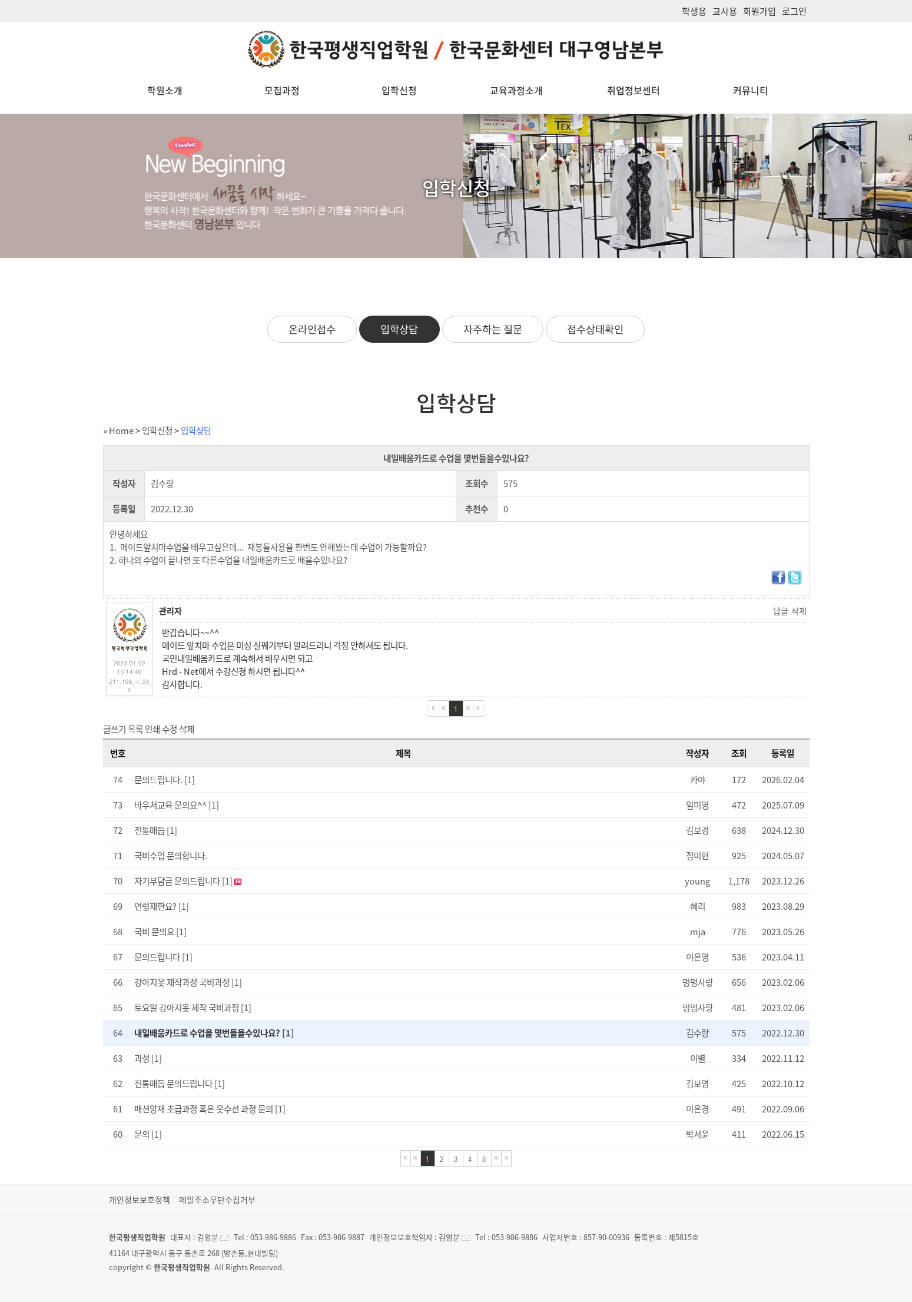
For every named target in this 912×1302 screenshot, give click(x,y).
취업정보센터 (633, 90)
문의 (148, 1134)
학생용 (694, 11)
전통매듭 (155, 830)
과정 (148, 1058)
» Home (118, 430)
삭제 (799, 611)
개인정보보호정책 (139, 1199)
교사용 (724, 11)
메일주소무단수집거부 (217, 1199)
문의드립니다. (164, 779)
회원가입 (759, 11)
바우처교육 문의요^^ (176, 805)
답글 (780, 611)
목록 (135, 729)
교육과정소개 (516, 90)
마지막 (506, 1158)
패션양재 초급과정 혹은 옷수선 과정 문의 (210, 1108)
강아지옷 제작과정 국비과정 (188, 982)
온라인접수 (312, 329)
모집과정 (282, 90)
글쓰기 (114, 729)
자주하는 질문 (492, 329)
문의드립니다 (163, 956)
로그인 (794, 11)
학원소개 (165, 90)
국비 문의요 (160, 931)
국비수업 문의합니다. (170, 855)
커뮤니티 (750, 90)
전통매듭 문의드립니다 (179, 1083)
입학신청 (399, 90)
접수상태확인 (595, 329)
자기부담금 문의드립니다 (187, 880)
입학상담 (399, 329)
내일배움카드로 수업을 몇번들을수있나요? (214, 1032)
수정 (169, 729)
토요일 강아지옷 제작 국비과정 (192, 1007)
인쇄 (152, 729)
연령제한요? (161, 906)
